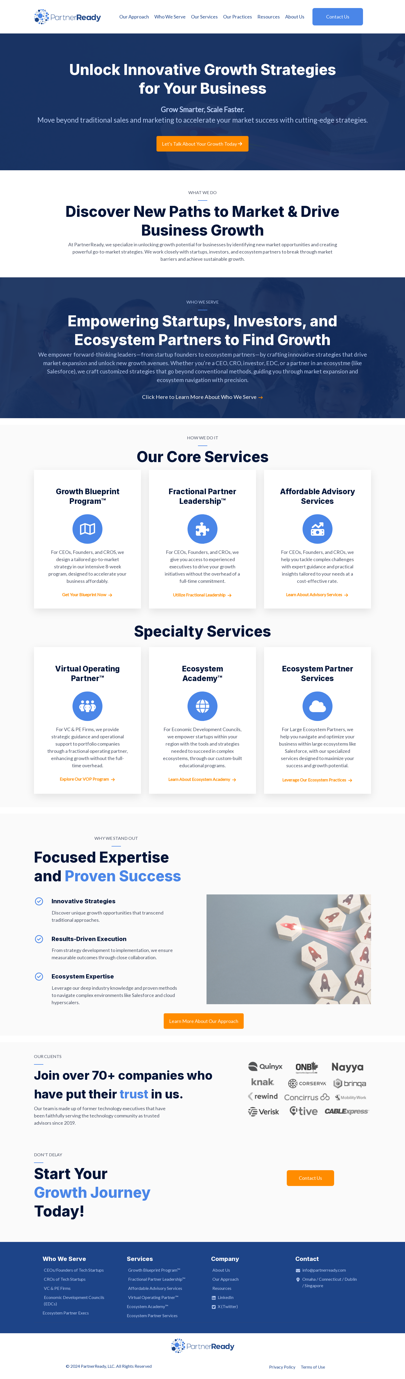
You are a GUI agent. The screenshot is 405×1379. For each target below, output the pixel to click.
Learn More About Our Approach (203, 1021)
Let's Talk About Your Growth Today (202, 144)
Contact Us (310, 1178)
